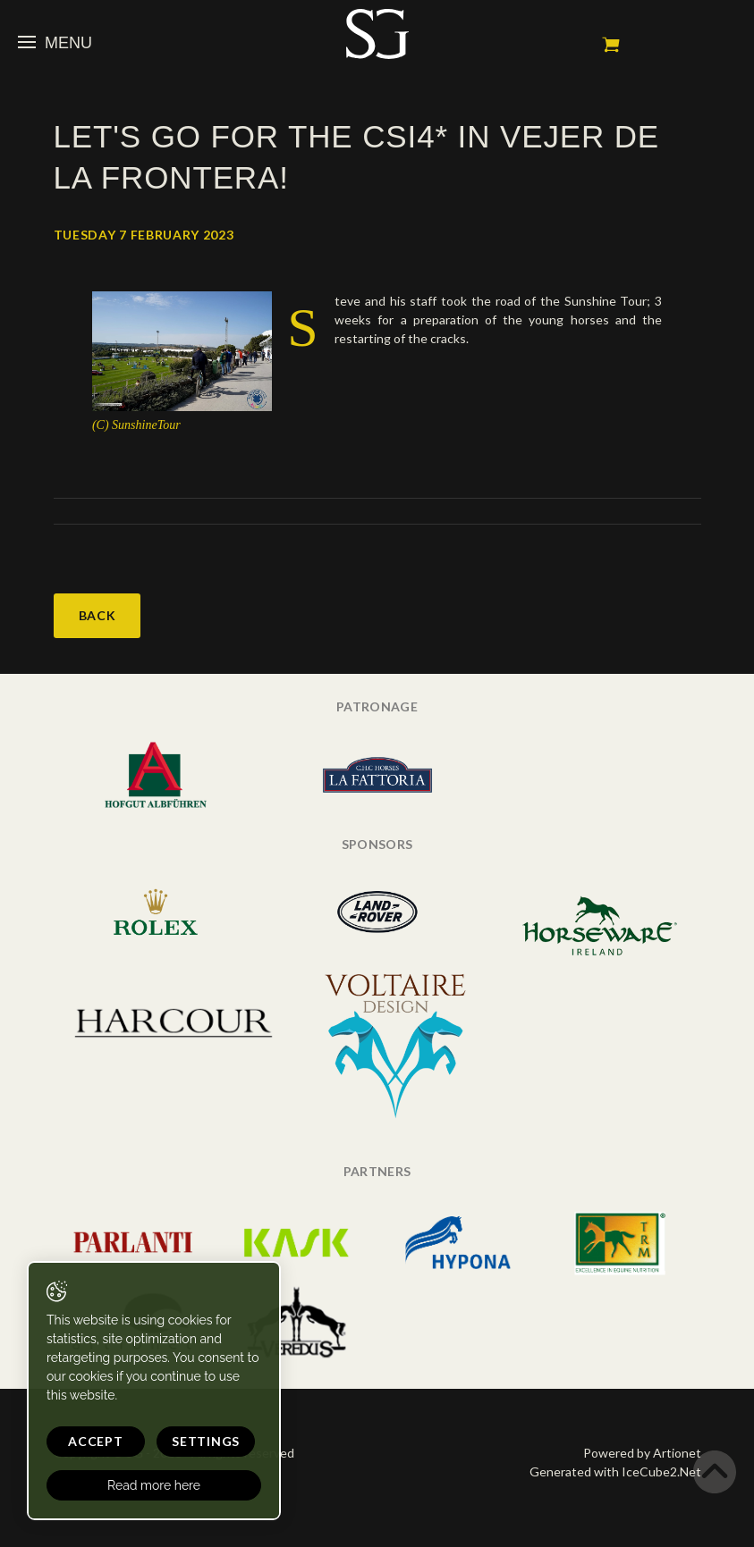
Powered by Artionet (642, 1452)
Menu (55, 43)
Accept (95, 1441)
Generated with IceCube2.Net (615, 1471)
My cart (611, 45)
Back (97, 615)
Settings (206, 1441)
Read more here (153, 1485)
